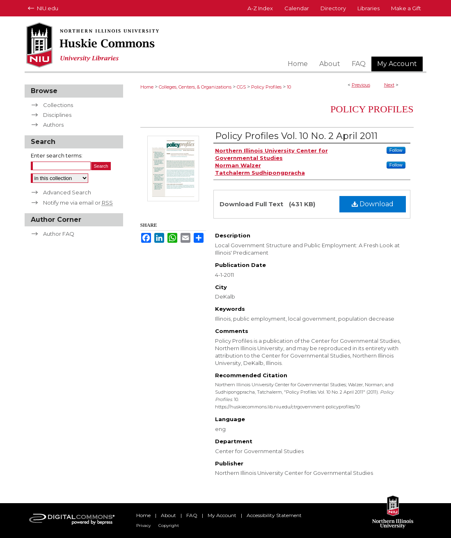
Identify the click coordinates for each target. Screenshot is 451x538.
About (168, 515)
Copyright (168, 525)
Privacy (143, 525)
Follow (396, 150)
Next (389, 85)
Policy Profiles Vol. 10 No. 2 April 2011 (296, 135)
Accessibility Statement (274, 515)
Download (373, 204)
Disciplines (57, 115)
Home (146, 87)
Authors (53, 124)
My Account (222, 515)
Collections (58, 105)
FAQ (191, 515)
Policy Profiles (266, 87)
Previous (361, 85)
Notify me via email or (78, 202)
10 (289, 87)
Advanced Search (67, 192)
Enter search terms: (56, 155)
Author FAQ (58, 233)
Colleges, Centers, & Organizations (195, 87)
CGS (241, 87)
